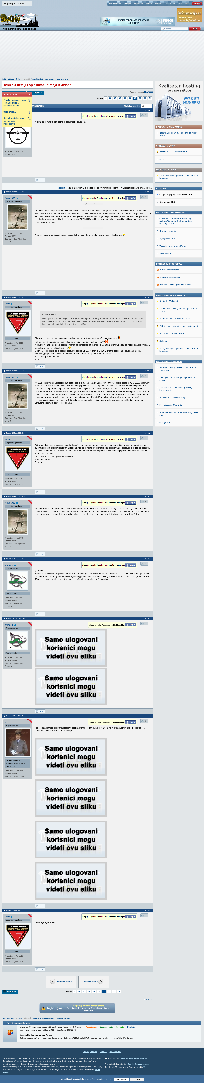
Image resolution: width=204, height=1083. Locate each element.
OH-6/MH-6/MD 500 (168, 301)
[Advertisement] (102, 56)
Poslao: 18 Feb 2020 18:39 (15, 192)
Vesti (123, 1058)
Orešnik (163, 159)
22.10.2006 (148, 92)
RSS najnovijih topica (169, 270)
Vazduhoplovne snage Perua (172, 246)
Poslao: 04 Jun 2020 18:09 (15, 618)
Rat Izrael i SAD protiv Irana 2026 (174, 152)
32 (140, 98)
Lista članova (169, 3)
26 (110, 98)
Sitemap (103, 1052)
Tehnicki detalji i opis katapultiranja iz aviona (49, 79)
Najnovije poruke (90, 1052)
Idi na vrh (149, 1000)
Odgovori (37, 93)
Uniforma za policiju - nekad (172, 333)
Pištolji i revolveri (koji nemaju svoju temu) (178, 326)
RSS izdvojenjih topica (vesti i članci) (176, 285)
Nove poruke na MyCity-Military (172, 295)
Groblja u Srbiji (166, 422)
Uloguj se (127, 3)
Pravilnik (158, 3)
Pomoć (187, 3)
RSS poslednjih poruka (169, 277)
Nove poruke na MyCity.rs (169, 362)
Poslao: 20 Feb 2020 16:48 (15, 559)
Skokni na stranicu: (132, 106)
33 (145, 98)
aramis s (9, 565)
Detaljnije (131, 1027)
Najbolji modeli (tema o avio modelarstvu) (13, 121)
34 (150, 98)
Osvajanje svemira (167, 231)
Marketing (196, 3)
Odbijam (137, 1079)
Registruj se (138, 3)
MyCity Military (115, 3)
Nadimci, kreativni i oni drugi (172, 397)
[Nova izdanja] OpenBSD (170, 405)
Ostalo (19, 79)
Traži (180, 3)
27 (115, 98)
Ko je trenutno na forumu (18, 1023)
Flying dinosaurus (167, 238)
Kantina (149, 3)
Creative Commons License (138, 1064)
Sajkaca (163, 341)
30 (130, 98)
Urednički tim (115, 1052)
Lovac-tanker (165, 253)
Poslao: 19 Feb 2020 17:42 (15, 371)
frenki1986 (10, 198)
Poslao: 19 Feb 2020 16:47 (15, 297)
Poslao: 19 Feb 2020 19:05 (15, 496)
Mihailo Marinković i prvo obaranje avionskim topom (14, 103)
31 (135, 98)
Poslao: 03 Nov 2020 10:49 (16, 716)
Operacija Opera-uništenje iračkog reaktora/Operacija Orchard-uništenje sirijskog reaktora (176, 221)
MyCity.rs (129, 1058)
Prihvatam (121, 1079)
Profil (42, 180)
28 (120, 98)
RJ (6, 722)
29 (125, 98)
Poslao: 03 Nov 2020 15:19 (16, 910)
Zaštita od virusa (140, 1058)
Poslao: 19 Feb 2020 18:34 (15, 433)
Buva (7, 304)
